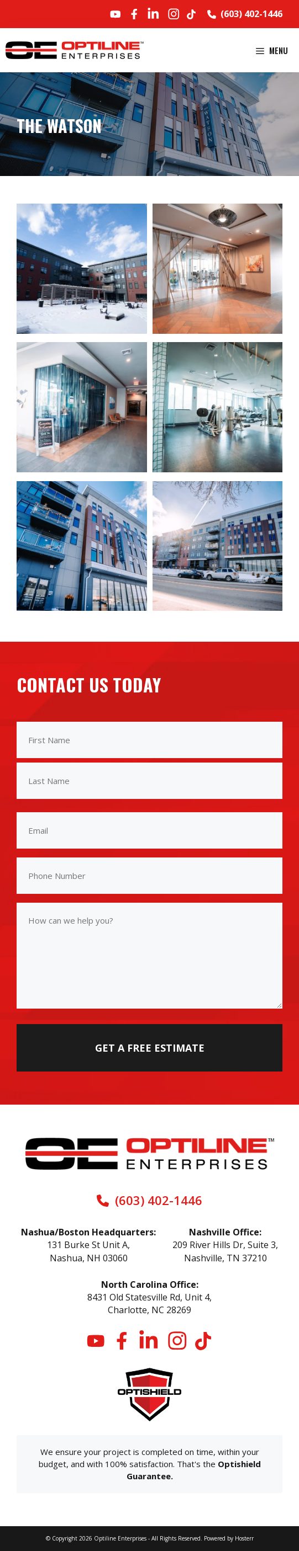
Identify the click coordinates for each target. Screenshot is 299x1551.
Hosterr (244, 1538)
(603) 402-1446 (251, 14)
